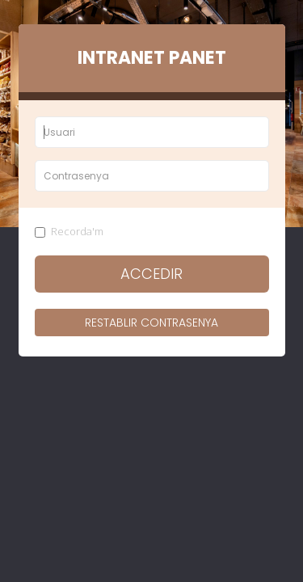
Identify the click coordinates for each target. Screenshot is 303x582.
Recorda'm (69, 231)
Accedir (151, 274)
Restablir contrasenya (151, 322)
